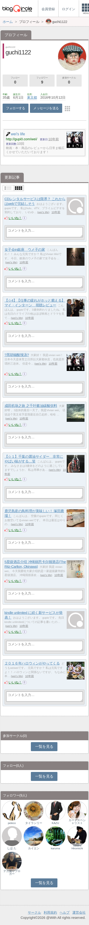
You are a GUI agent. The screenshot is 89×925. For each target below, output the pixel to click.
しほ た (11, 848)
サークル (34, 912)
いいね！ (15, 218)
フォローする (15, 108)
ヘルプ (65, 912)
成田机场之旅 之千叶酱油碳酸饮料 (31, 406)
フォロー (15, 80)
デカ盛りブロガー (11, 872)
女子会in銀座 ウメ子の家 (25, 249)
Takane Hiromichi (77, 847)
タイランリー (33, 823)
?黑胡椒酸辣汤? (17, 355)
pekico (12, 823)
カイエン (33, 848)
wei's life (43, 212)
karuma (55, 848)
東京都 (32, 97)
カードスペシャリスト (77, 821)
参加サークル (69, 80)
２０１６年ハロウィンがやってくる (32, 663)
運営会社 (79, 912)
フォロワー (42, 80)
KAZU (55, 823)
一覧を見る (44, 746)
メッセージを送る (46, 108)
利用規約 (50, 912)
